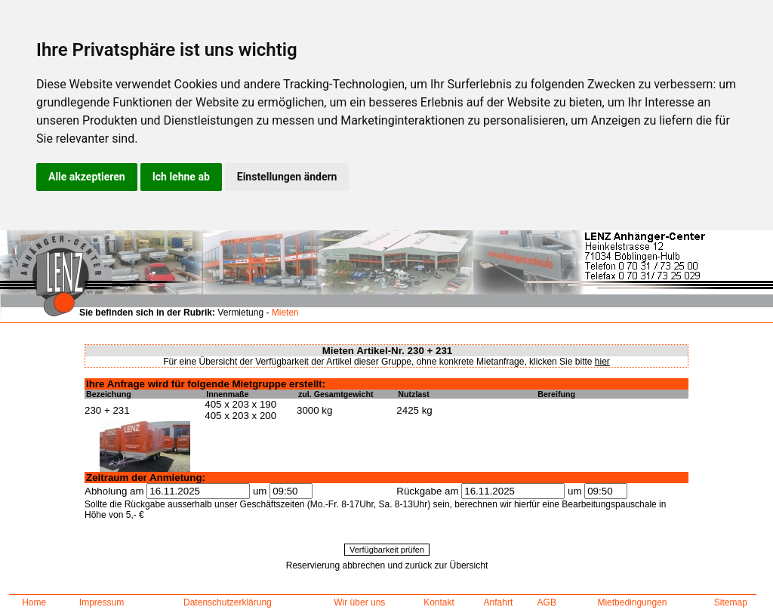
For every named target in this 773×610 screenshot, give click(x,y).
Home (34, 602)
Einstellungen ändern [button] (287, 177)
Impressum (101, 602)
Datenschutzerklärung (227, 602)
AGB (546, 602)
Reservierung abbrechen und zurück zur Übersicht (387, 565)
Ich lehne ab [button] (181, 177)
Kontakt (438, 602)
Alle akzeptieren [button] (86, 177)
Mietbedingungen (632, 602)
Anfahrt (498, 602)
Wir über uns (359, 602)
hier (602, 361)
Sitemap (730, 602)
